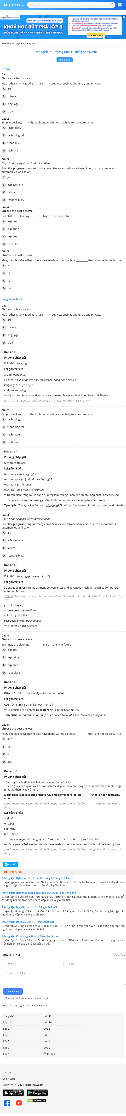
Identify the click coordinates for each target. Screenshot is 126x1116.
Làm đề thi (64, 59)
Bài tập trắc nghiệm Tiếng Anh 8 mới (23, 43)
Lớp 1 (6, 1053)
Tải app (49, 1053)
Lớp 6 (47, 1035)
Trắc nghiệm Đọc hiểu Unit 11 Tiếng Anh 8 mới (28, 921)
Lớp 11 (7, 1022)
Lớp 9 (6, 1028)
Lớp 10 (48, 1022)
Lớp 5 (6, 1041)
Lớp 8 (47, 1028)
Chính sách (9, 1078)
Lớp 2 (47, 1047)
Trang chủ (8, 1016)
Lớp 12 (48, 1016)
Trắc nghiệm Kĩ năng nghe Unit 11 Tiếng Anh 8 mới (30, 936)
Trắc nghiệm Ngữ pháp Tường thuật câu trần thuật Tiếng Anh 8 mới (39, 892)
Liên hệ (7, 1072)
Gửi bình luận (13, 991)
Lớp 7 (6, 1035)
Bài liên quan (13, 872)
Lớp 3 (6, 1047)
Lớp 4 (47, 1041)
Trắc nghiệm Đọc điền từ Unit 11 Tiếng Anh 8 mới (29, 907)
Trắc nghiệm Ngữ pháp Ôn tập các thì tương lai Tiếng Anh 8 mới (37, 878)
